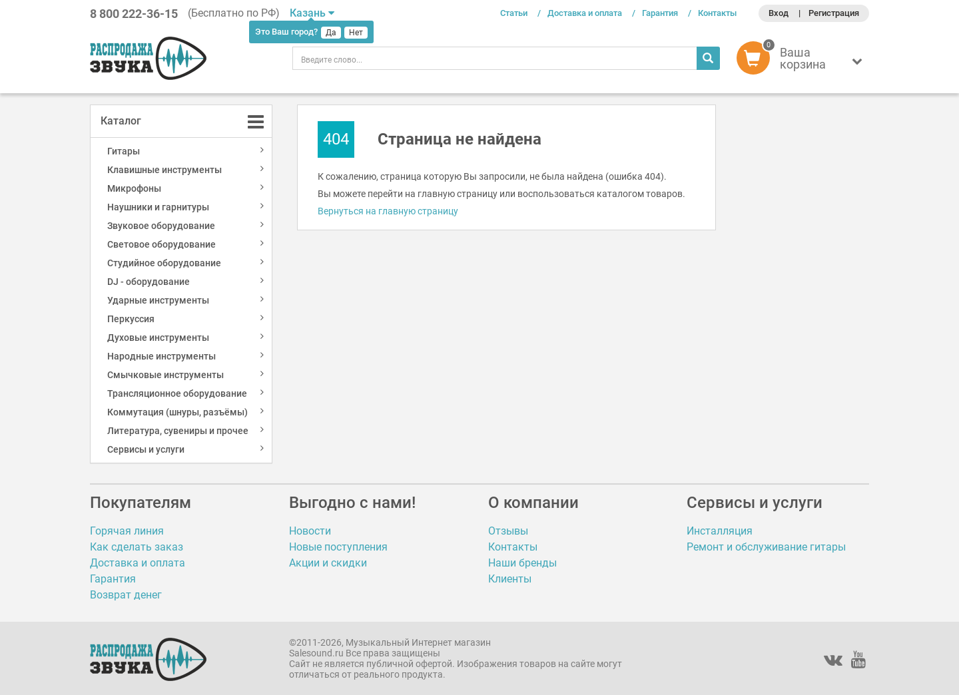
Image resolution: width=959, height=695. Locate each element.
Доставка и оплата (584, 13)
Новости (310, 531)
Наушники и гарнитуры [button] (158, 207)
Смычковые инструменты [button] (165, 374)
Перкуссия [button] (131, 319)
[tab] (181, 121)
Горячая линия (127, 531)
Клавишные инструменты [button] (164, 169)
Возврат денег (126, 594)
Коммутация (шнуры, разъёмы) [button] (177, 412)
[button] (803, 61)
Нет (356, 32)
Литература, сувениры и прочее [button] (177, 430)
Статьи (513, 13)
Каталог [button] (121, 121)
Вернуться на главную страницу (388, 211)
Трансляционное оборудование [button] (177, 393)
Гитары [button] (123, 151)
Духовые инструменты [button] (158, 337)
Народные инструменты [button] (161, 356)
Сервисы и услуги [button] (145, 449)
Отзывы (508, 531)
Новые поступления (338, 547)
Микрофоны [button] (134, 188)
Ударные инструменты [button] (158, 300)
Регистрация (833, 13)
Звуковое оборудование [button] (161, 225)
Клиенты (509, 579)
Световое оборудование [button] (161, 244)
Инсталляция (720, 531)
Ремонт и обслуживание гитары (766, 547)
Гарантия (660, 13)
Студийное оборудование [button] (164, 263)
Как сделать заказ (136, 547)
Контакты (717, 13)
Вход (779, 13)
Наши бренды (522, 563)
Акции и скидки (328, 563)
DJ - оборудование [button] (148, 281)
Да (331, 32)
